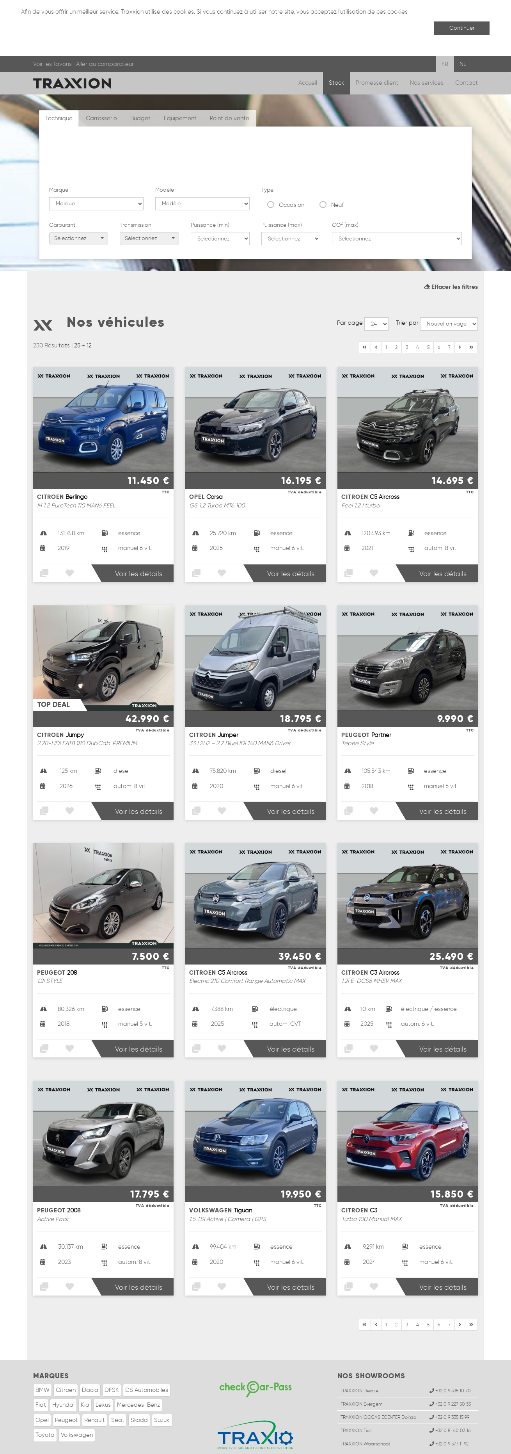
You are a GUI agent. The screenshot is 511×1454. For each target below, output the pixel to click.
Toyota (45, 1406)
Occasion (291, 158)
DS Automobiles (146, 1361)
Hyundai (63, 1376)
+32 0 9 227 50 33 (450, 1376)
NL (463, 64)
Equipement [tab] (180, 118)
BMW (42, 1361)
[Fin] (459, 319)
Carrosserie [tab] (101, 118)
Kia (85, 1376)
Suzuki (162, 1391)
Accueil (307, 82)
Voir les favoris (52, 64)
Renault (94, 1391)
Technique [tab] (59, 118)
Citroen (66, 1361)
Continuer (461, 28)
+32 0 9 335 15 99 (449, 1389)
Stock (336, 82)
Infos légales (65, 1446)
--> (376, 296)
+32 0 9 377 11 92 (448, 1416)
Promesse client (377, 82)
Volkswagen (77, 1406)
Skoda (139, 1391)
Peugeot (66, 1391)
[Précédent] (376, 319)
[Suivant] (471, 319)
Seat (117, 1391)
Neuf (337, 158)
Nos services (427, 82)
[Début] (364, 319)
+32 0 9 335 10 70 (450, 1362)
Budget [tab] (140, 118)
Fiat (40, 1376)
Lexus (103, 1376)
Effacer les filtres (451, 258)
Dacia (90, 1361)
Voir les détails (138, 545)
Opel (42, 1391)
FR (445, 64)
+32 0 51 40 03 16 (449, 1402)
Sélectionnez (79, 192)
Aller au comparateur (105, 64)
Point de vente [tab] (229, 118)
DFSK (112, 1361)
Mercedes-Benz (138, 1376)
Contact (466, 82)
